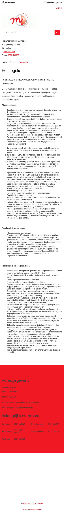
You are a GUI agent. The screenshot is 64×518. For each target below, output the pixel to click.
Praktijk (13, 62)
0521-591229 (10, 397)
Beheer (40, 503)
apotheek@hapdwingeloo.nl (27, 402)
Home (4, 62)
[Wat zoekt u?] (29, 32)
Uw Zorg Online (29, 503)
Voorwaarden (35, 509)
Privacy (26, 509)
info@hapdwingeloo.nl (23, 408)
